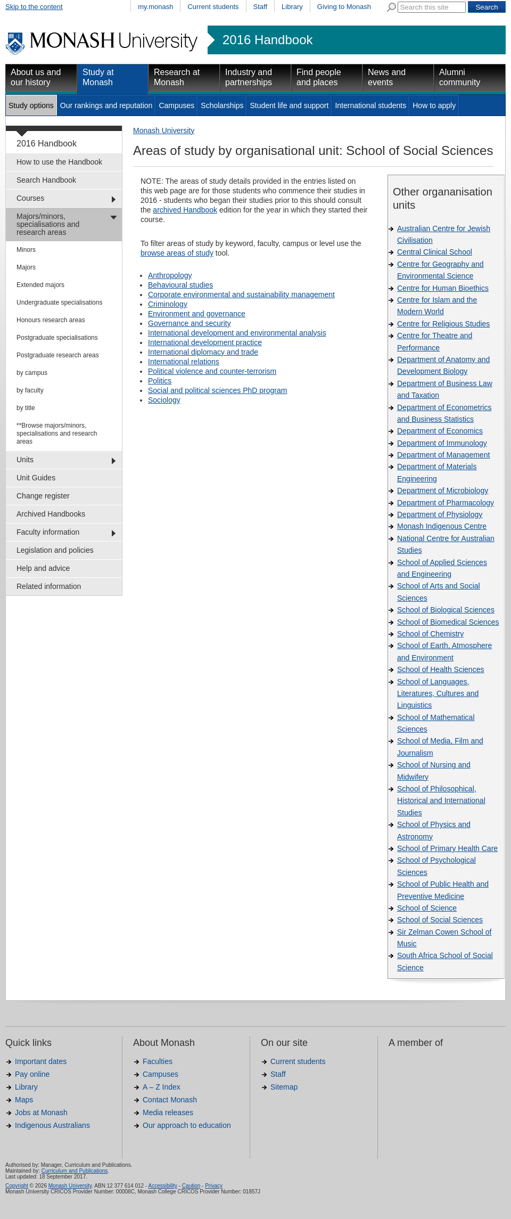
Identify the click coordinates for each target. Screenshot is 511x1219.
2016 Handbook (267, 40)
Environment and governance (196, 313)
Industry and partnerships (248, 77)
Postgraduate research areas (58, 355)
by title (26, 408)
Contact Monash (170, 1099)
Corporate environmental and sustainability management (241, 294)
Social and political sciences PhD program (217, 390)
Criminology (167, 304)
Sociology (164, 400)
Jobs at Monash (41, 1112)
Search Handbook (46, 180)
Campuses (176, 105)
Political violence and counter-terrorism (212, 371)
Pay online (32, 1074)
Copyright (16, 1186)
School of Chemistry (430, 633)
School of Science (427, 908)
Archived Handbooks (51, 514)
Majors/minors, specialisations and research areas (48, 224)
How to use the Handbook (59, 162)
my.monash (155, 7)
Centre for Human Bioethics (443, 288)
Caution (191, 1186)
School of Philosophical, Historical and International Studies (441, 800)
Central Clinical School (434, 252)
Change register (43, 496)
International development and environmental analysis (237, 333)
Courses (30, 198)
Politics (159, 381)
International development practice (205, 342)
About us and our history (36, 77)
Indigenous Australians (52, 1125)
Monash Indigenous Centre (442, 526)
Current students (212, 7)
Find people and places (318, 77)
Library (292, 7)
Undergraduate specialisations (59, 302)
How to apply (434, 105)
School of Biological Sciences (445, 610)
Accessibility (162, 1186)
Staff (260, 7)
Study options (31, 105)
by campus (32, 373)
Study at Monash (98, 77)
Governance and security (189, 323)
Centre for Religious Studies (443, 324)
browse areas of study (177, 253)
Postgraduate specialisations (57, 337)
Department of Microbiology (442, 490)
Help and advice (43, 568)
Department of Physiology (439, 514)
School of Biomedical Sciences (448, 622)
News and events (387, 77)
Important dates (41, 1061)
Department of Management (443, 455)
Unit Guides (36, 477)
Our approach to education (187, 1125)
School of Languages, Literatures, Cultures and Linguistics (438, 693)
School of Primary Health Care (447, 848)
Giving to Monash (344, 7)
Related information (49, 586)
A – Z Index (161, 1087)
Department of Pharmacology (445, 502)
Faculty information (48, 532)
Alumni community (459, 77)
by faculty (30, 390)
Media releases (168, 1112)
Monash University (163, 130)
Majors (26, 267)
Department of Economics (440, 431)
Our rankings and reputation (106, 105)
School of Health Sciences (440, 669)
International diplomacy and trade (203, 352)
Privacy (213, 1186)
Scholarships (222, 105)
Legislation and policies (55, 550)
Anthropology (170, 275)
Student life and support (289, 105)
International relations (183, 361)
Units (25, 459)
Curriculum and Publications (75, 1171)
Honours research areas (51, 320)
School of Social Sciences (440, 919)
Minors (26, 249)
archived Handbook (185, 210)
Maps (24, 1099)
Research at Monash (177, 77)
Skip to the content (34, 7)
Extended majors (40, 285)
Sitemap (284, 1087)
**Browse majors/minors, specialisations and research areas (57, 433)
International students (370, 105)
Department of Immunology (442, 443)
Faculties (157, 1061)
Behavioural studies (180, 285)
